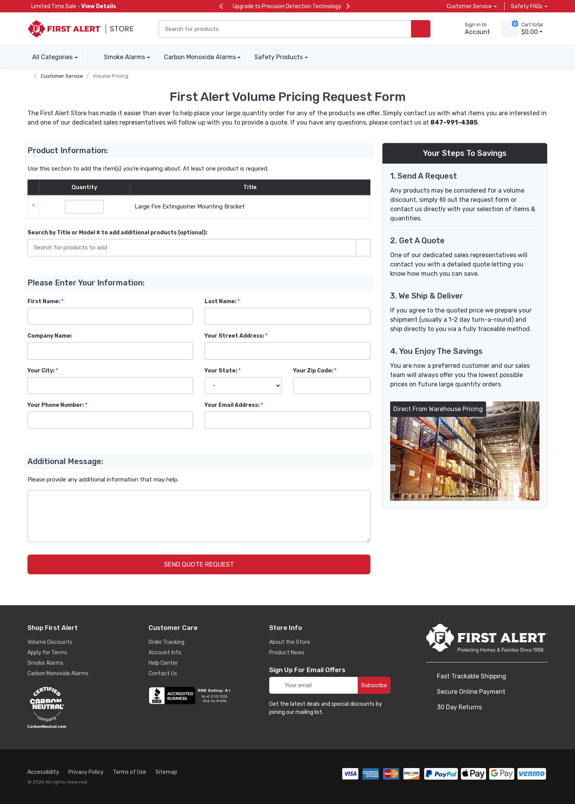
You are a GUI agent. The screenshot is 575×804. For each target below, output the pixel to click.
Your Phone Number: (55, 405)
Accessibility (43, 772)
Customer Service (62, 76)
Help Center (163, 663)
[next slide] (348, 6)
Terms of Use (129, 772)
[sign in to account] (472, 29)
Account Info (164, 652)
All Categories (50, 57)
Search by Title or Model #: (117, 232)
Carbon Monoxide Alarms (200, 57)
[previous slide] (221, 6)
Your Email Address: (232, 405)
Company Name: (49, 336)
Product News (286, 652)
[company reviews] (191, 696)
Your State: (221, 370)
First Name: (43, 301)
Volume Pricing (110, 76)
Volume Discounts (49, 642)
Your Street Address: (234, 336)
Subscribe (374, 685)
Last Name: (220, 301)
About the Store (289, 642)
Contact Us (162, 673)
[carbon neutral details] (70, 707)
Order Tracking (166, 642)
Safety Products (278, 57)
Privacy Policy (86, 772)
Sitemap (166, 772)
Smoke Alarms (124, 57)
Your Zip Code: (313, 370)
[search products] (420, 29)
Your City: (41, 370)
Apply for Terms (47, 652)
